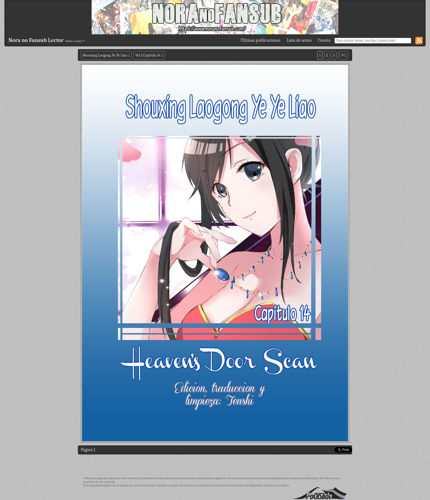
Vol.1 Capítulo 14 (147, 55)
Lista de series (299, 40)
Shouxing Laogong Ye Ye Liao (105, 55)
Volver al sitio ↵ (75, 41)
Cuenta (324, 40)
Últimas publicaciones (260, 40)
